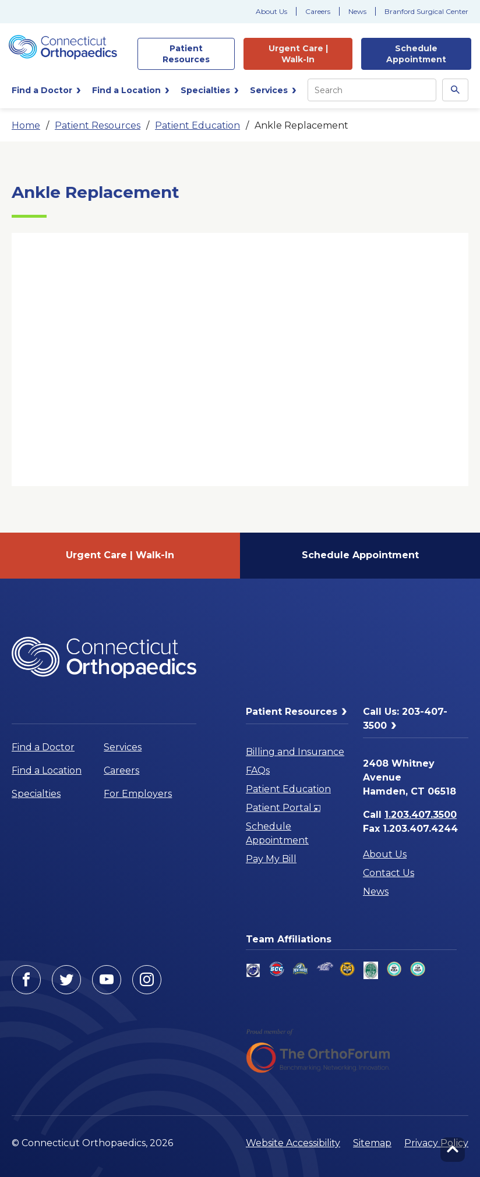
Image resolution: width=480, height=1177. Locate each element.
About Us (271, 11)
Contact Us (388, 872)
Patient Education (197, 125)
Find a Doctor (43, 747)
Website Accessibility (293, 1142)
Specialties (36, 793)
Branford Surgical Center (426, 11)
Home (26, 125)
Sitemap (372, 1142)
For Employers (138, 793)
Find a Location (47, 770)
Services (123, 747)
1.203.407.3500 (420, 814)
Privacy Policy (436, 1142)
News (357, 11)
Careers (317, 11)
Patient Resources (97, 125)
